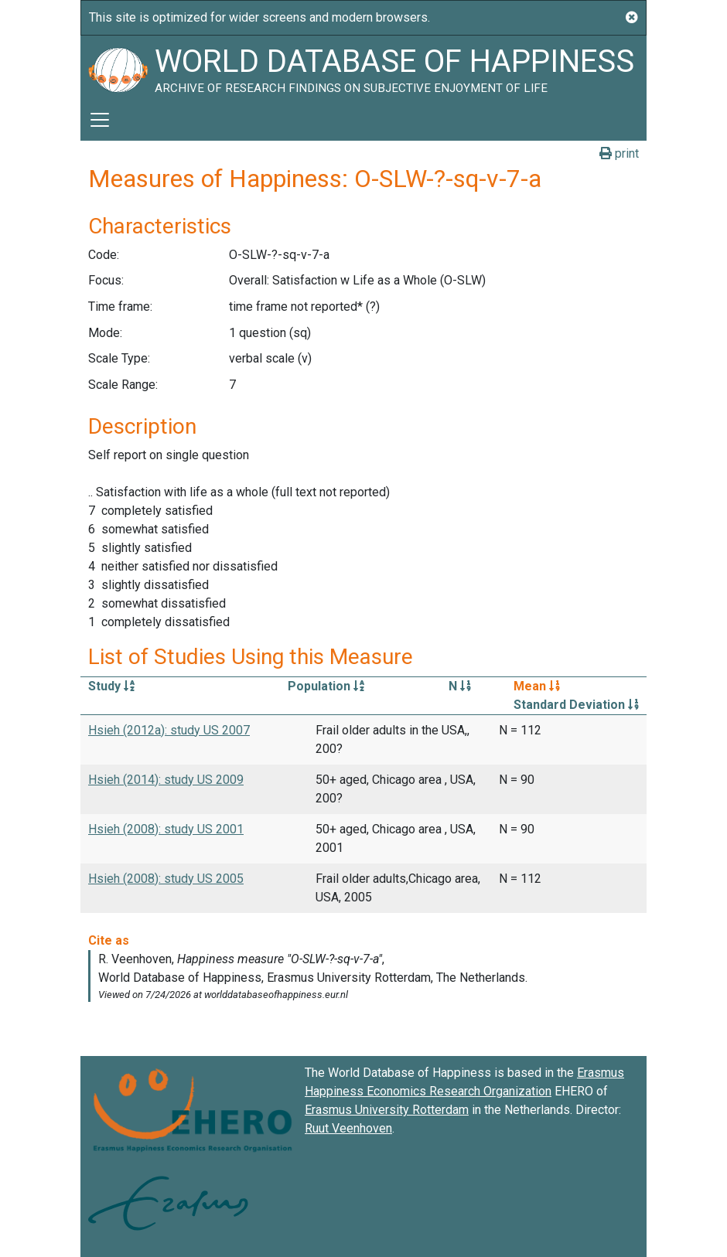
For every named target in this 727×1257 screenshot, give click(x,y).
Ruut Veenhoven (348, 1128)
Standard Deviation (576, 704)
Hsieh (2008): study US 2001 (166, 829)
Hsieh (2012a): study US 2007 (169, 730)
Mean (537, 686)
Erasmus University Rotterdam (387, 1109)
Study (111, 686)
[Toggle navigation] (99, 120)
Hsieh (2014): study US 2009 (166, 779)
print (619, 153)
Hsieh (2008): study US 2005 (166, 878)
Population (326, 686)
